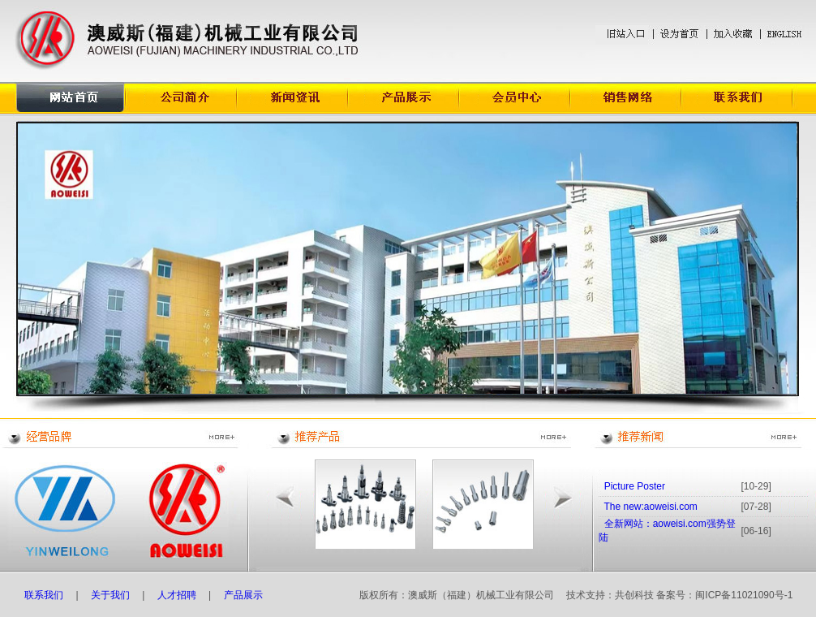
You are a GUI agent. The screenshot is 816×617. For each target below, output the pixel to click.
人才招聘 (176, 595)
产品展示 (244, 595)
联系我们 (43, 595)
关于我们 (110, 595)
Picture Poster (634, 486)
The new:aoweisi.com (650, 506)
